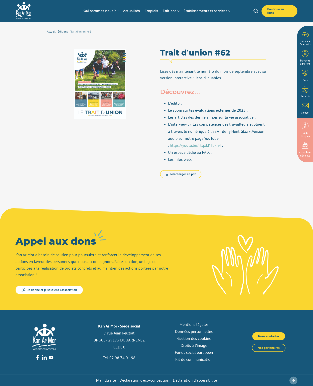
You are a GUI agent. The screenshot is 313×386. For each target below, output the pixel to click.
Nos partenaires (269, 348)
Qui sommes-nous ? (99, 11)
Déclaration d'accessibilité (195, 380)
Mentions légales (193, 324)
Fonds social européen (194, 352)
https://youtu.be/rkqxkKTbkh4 (195, 145)
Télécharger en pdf (181, 174)
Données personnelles (194, 331)
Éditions (169, 11)
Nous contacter (268, 336)
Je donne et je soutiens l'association (49, 290)
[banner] (24, 18)
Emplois (151, 11)
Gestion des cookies (194, 338)
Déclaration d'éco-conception (144, 380)
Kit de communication (194, 359)
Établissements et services (205, 11)
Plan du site (106, 380)
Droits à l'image (194, 345)
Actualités (131, 11)
